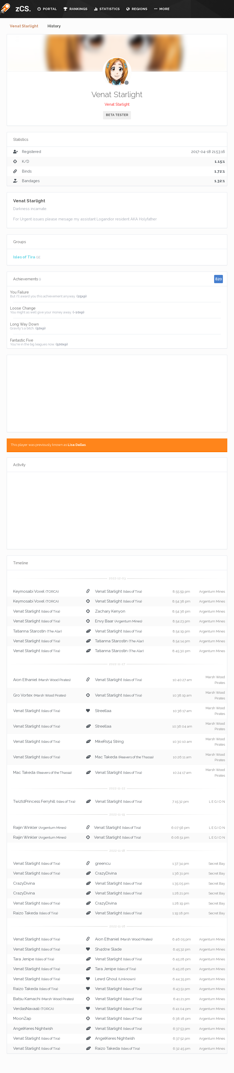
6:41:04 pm (182, 1009)
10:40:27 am (182, 680)
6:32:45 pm (181, 1049)
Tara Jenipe (23, 959)
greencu (103, 863)
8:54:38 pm (181, 602)
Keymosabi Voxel (28, 591)
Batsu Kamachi (26, 999)
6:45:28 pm (182, 959)
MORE (161, 9)
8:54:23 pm (181, 621)
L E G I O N (217, 802)
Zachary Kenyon (110, 611)
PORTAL (47, 9)
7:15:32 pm (180, 802)
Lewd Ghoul (106, 979)
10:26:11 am (182, 757)
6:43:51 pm (181, 989)
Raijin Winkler (25, 827)
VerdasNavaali (26, 1009)
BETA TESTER (117, 115)
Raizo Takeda (25, 913)
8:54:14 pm (181, 641)
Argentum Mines (212, 592)
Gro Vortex (23, 695)
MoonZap (22, 1018)
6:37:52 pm (181, 1039)
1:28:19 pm (180, 904)
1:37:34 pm (180, 864)
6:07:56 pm (180, 828)
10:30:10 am (182, 742)
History (56, 26)
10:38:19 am (182, 696)
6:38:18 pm (182, 1019)
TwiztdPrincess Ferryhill (34, 801)
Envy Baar (104, 621)
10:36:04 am (182, 727)
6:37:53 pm (181, 1029)
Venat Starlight (25, 26)
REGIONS (136, 9)
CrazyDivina (106, 873)
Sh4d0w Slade (108, 949)
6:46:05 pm (181, 939)
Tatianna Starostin (29, 631)
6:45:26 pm (182, 969)
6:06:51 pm (180, 838)
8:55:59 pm (181, 592)
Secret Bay (216, 864)
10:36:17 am (182, 711)
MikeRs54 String (109, 741)
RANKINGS (75, 9)
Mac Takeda (106, 757)
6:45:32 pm (181, 949)
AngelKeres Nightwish (33, 1028)
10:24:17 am (182, 773)
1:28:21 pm (180, 894)
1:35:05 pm (180, 884)
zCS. (21, 8)
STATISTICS (107, 9)
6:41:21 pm (181, 999)
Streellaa (103, 711)
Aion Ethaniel (25, 680)
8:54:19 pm (181, 632)
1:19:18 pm (180, 913)
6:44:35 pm (181, 979)
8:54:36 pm (181, 612)
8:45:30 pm (181, 651)
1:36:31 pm (180, 874)
